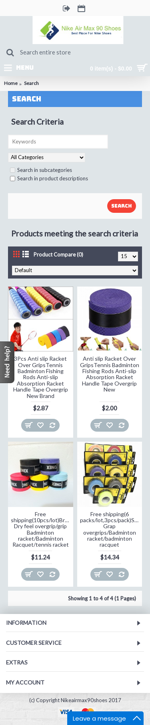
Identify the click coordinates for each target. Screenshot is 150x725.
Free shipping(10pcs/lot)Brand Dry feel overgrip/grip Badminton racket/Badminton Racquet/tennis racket (42, 529)
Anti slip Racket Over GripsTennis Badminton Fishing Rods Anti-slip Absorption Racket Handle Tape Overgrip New (109, 374)
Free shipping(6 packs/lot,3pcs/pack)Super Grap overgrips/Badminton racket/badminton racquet (111, 529)
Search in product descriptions (49, 178)
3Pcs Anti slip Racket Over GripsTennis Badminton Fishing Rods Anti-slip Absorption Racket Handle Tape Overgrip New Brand (40, 377)
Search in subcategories (41, 170)
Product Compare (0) (58, 254)
